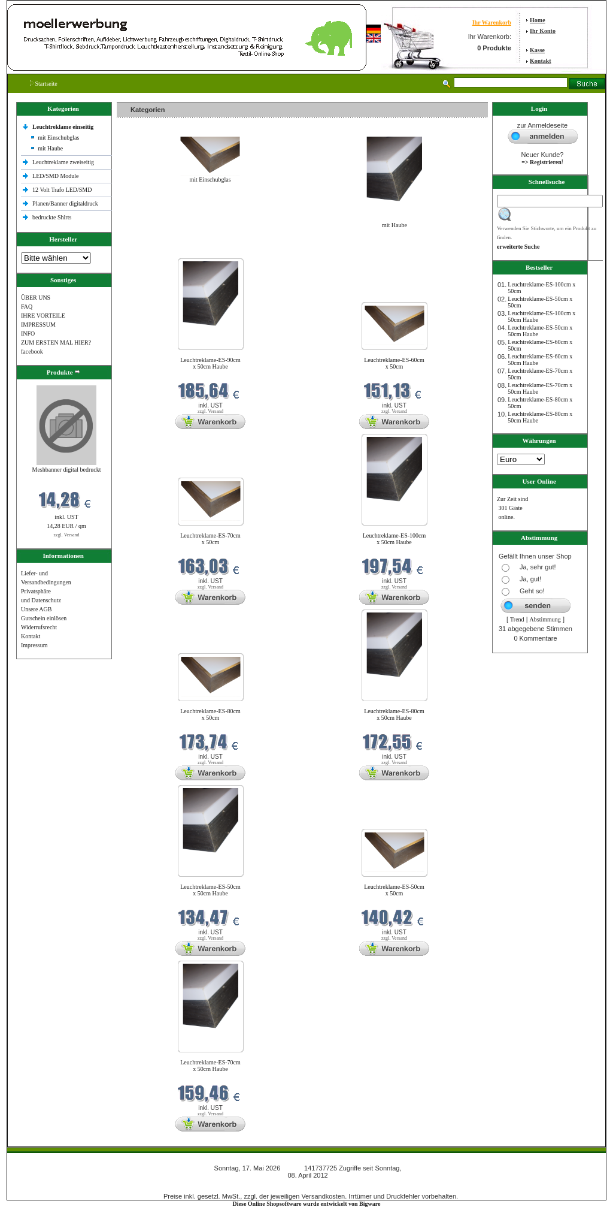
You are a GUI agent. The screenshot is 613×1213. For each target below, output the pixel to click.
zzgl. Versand (67, 535)
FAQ (26, 306)
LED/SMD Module (55, 176)
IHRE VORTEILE (43, 315)
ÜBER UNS (35, 297)
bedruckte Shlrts (51, 217)
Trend (517, 619)
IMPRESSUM (38, 324)
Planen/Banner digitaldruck (65, 203)
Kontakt (540, 61)
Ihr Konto (543, 31)
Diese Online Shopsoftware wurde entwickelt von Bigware (307, 1203)
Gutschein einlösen (43, 618)
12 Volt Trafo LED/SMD (62, 189)
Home (537, 20)
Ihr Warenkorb (491, 22)
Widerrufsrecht (39, 627)
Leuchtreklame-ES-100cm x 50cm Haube (394, 538)
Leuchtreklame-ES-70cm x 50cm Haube (210, 1065)
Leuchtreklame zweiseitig (64, 162)
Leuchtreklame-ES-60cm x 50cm (394, 363)
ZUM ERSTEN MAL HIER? (56, 342)
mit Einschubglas (58, 137)
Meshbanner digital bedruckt (66, 469)
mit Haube (50, 148)
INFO (28, 333)
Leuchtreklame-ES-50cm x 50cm (394, 890)
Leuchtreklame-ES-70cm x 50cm (210, 538)
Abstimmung (545, 619)
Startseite (44, 83)
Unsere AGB (36, 609)
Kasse (537, 50)
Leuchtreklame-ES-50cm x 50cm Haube (210, 890)
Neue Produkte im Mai (147, 251)
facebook (32, 351)
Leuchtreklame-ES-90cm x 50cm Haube (210, 363)
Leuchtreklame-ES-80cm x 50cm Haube (394, 714)
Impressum (34, 645)
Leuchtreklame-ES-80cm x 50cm (210, 714)
